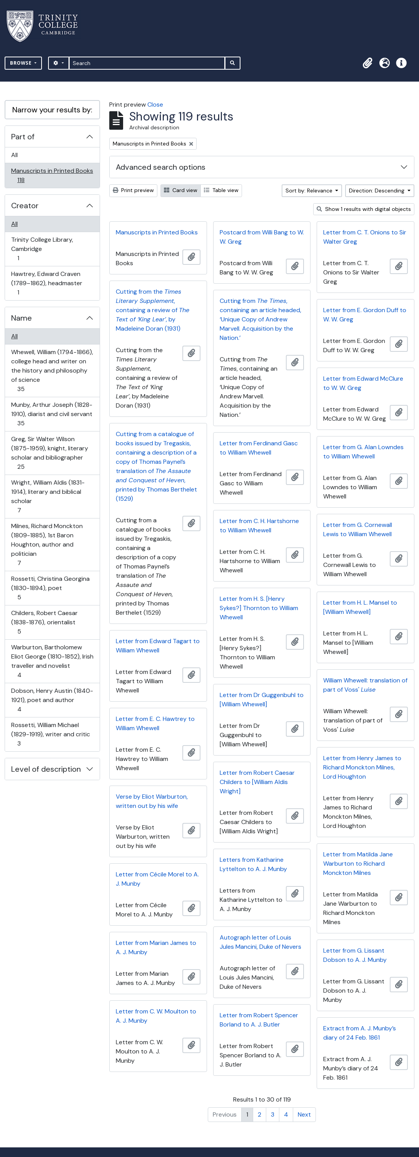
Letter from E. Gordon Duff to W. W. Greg (364, 314)
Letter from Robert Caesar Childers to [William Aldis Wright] (257, 782)
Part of (23, 137)
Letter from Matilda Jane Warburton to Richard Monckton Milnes (358, 863)
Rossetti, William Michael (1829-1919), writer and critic (50, 734)
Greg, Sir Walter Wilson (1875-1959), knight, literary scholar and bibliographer (49, 452)
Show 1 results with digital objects (364, 209)
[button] (367, 63)
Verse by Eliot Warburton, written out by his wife (152, 801)
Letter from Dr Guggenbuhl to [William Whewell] (262, 699)
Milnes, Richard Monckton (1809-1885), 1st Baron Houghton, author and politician (47, 544)
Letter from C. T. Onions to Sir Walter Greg (364, 237)
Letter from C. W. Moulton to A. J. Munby (156, 1016)
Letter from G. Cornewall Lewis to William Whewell (357, 529)
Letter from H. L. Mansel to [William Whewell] (360, 607)
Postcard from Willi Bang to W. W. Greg (262, 237)
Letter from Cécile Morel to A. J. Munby (157, 879)
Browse (21, 63)
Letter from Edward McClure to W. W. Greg (363, 383)
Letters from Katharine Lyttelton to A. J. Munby (253, 864)
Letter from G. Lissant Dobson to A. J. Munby (355, 955)
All (14, 155)
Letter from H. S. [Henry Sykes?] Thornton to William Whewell (259, 608)
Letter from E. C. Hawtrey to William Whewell (155, 723)
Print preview (133, 190)
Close (155, 104)
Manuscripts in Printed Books (52, 175)
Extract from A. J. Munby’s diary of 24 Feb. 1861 (359, 1033)
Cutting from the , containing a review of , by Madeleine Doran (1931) (152, 310)
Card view (180, 190)
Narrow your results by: (52, 110)
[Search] (147, 63)
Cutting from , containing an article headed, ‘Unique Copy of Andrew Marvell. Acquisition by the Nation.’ (260, 319)
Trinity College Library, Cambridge (42, 249)
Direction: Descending (377, 190)
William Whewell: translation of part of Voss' (365, 685)
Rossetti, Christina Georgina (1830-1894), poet (50, 588)
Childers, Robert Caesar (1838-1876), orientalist (44, 622)
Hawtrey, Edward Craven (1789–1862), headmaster (46, 283)
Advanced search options (160, 167)
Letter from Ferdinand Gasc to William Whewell (259, 447)
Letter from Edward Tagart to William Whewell (158, 645)
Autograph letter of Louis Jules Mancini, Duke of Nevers (260, 942)
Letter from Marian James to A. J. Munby (156, 947)
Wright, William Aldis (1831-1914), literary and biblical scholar (48, 496)
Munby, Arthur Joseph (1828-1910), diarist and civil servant (51, 414)
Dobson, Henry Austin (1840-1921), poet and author (52, 700)
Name (21, 318)
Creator (24, 206)
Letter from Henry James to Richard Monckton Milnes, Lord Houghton (362, 767)
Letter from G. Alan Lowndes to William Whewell (363, 451)
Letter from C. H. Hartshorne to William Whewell (259, 525)
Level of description (46, 769)
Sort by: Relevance (309, 190)
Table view (221, 190)
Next (304, 1114)
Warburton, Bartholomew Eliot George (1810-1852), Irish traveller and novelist (52, 661)
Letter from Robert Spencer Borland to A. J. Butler (259, 1019)
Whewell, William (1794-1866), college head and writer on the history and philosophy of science (52, 370)
